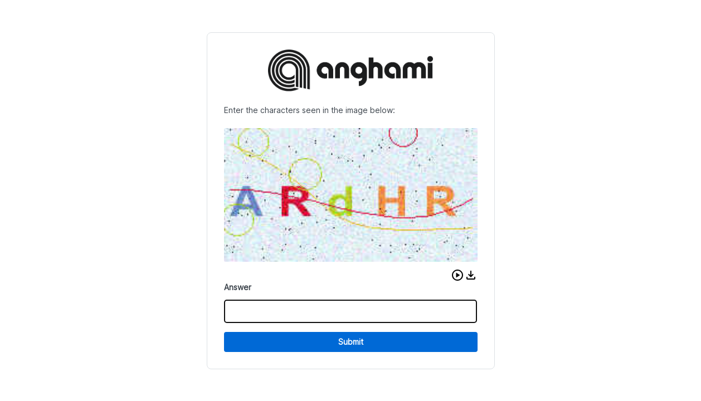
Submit (350, 341)
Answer (237, 287)
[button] (457, 275)
